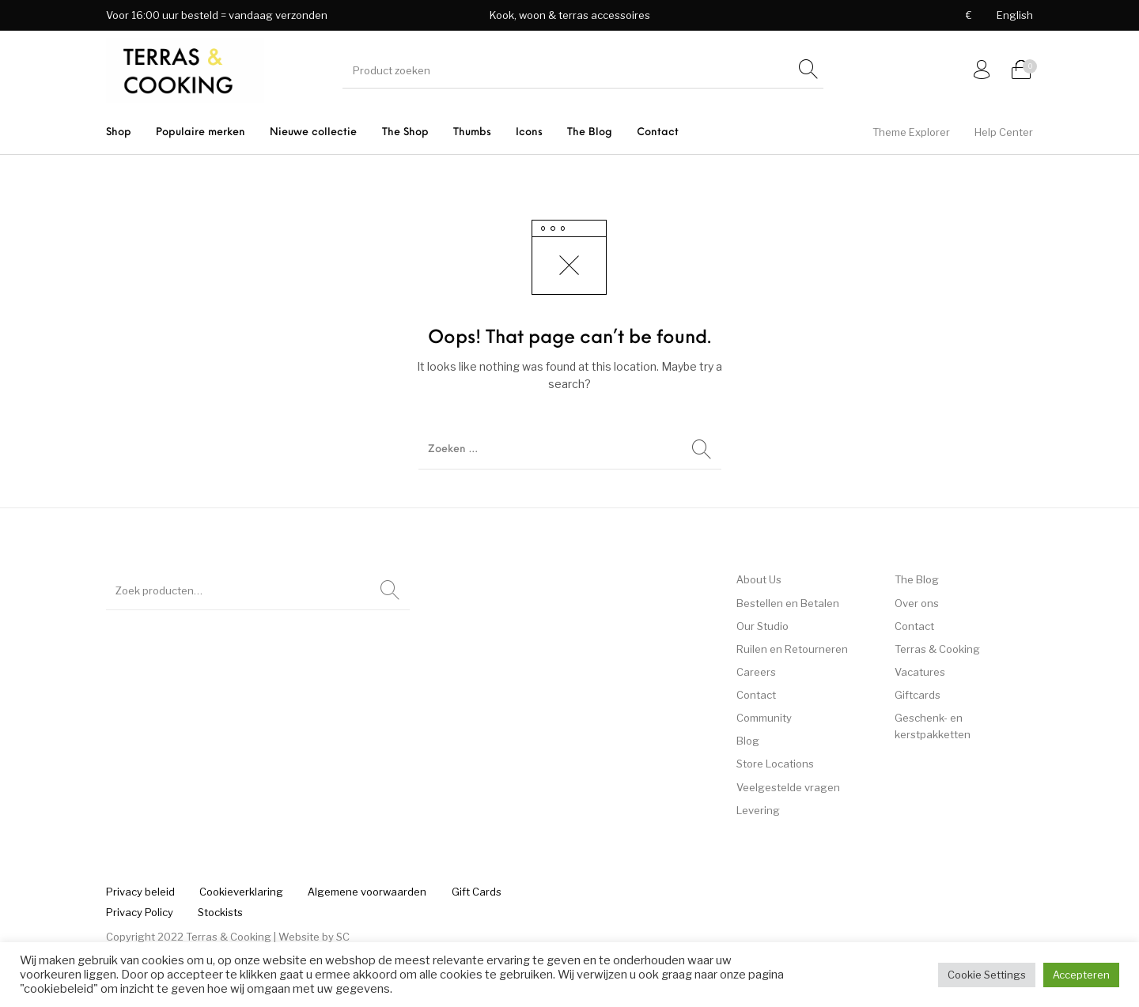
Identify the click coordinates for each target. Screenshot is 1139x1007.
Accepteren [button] (1081, 974)
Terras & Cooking (937, 649)
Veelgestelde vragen (788, 787)
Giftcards (917, 694)
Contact (756, 694)
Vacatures (920, 672)
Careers (756, 672)
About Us (758, 579)
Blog (747, 740)
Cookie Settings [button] (987, 974)
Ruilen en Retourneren (792, 649)
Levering (758, 810)
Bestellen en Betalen (787, 603)
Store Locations (775, 763)
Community (764, 717)
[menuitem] (968, 15)
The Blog (917, 579)
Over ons (917, 603)
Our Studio (762, 626)
